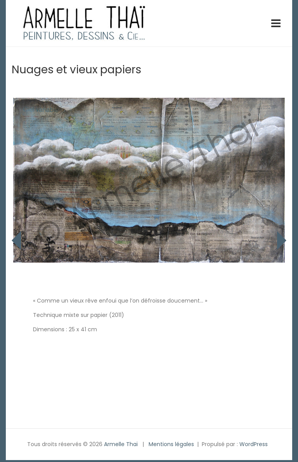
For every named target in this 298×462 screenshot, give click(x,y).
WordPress (253, 444)
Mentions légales (171, 444)
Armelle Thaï (121, 444)
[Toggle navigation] (276, 23)
